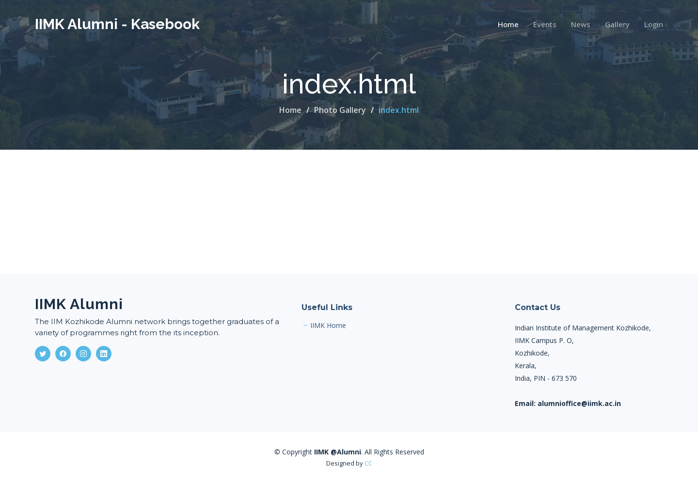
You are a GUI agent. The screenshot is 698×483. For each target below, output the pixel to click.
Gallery (617, 24)
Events (544, 24)
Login (653, 24)
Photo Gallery (340, 110)
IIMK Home (328, 325)
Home (508, 24)
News (580, 24)
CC (368, 463)
